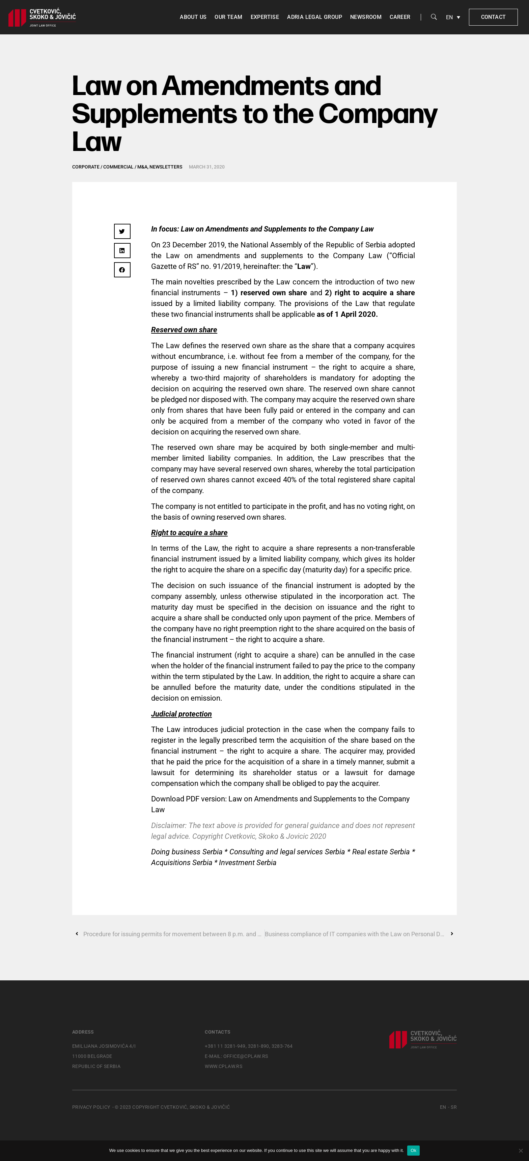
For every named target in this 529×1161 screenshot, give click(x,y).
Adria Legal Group (314, 17)
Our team (228, 17)
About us (193, 17)
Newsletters (165, 167)
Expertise (265, 17)
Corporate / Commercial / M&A (109, 167)
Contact (493, 17)
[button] (122, 231)
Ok (413, 1150)
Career (400, 17)
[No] (520, 1150)
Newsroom (366, 17)
